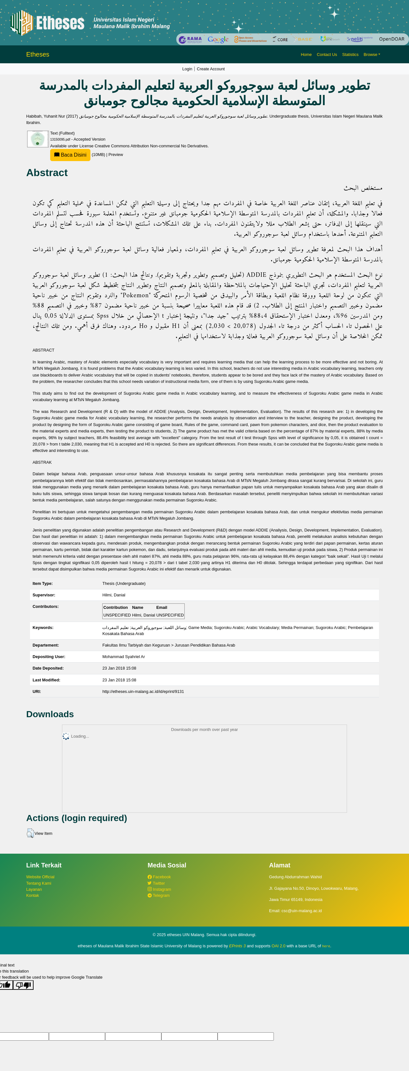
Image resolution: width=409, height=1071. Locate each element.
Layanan (34, 889)
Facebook (159, 876)
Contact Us (327, 54)
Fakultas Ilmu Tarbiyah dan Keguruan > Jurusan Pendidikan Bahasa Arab (168, 645)
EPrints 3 (237, 945)
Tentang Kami (38, 883)
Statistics (350, 54)
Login (187, 68)
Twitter (156, 883)
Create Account (211, 68)
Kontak (32, 895)
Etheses (37, 54)
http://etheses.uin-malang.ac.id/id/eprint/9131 (143, 691)
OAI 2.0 (278, 945)
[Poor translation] (23, 985)
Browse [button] (370, 54)
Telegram (159, 895)
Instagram (159, 889)
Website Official (40, 876)
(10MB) (78, 154)
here (326, 946)
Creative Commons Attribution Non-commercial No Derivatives (151, 146)
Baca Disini (70, 155)
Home (306, 54)
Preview (115, 154)
